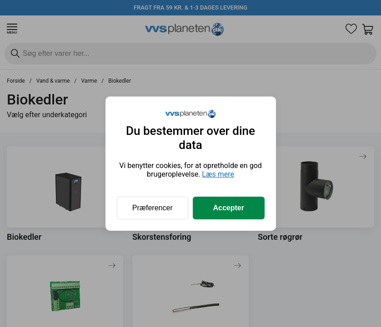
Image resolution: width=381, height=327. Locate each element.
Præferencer (152, 208)
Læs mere (218, 174)
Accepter (228, 208)
